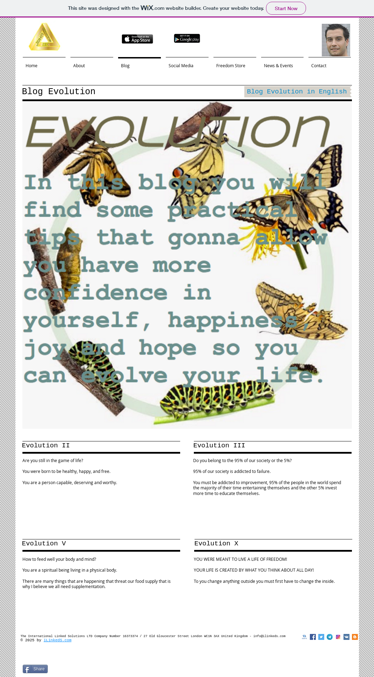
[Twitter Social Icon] (321, 637)
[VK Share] (107, 669)
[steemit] (304, 637)
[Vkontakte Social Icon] (346, 637)
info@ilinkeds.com (269, 636)
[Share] (35, 669)
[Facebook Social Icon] (313, 637)
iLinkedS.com (58, 640)
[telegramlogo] (330, 637)
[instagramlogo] (338, 637)
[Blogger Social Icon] (355, 637)
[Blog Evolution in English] (297, 91)
